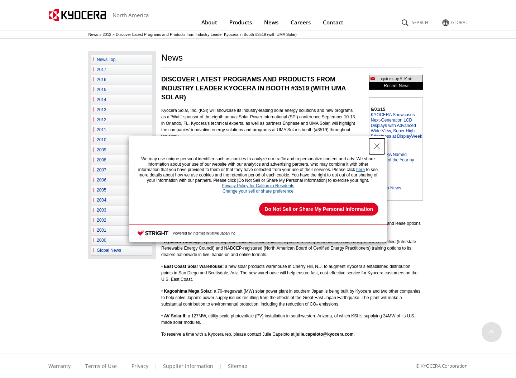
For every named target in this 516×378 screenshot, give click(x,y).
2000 (101, 240)
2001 (101, 230)
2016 (101, 79)
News (271, 22)
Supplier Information (188, 366)
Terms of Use (101, 366)
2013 (101, 109)
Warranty (59, 366)
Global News (109, 250)
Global (454, 20)
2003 (101, 210)
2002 (101, 220)
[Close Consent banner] (377, 146)
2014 (101, 99)
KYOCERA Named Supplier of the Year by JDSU (392, 160)
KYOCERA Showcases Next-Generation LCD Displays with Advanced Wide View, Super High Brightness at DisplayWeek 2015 (396, 128)
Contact (333, 22)
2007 (101, 170)
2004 (101, 200)
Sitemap (238, 366)
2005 (101, 190)
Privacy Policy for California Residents (258, 185)
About (209, 22)
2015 (101, 89)
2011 (101, 129)
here (360, 169)
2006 (101, 180)
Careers (301, 22)
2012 (106, 34)
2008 (101, 159)
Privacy (140, 366)
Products (240, 22)
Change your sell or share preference (258, 191)
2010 (101, 139)
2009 (101, 149)
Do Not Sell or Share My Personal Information (318, 209)
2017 (101, 69)
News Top (106, 59)
